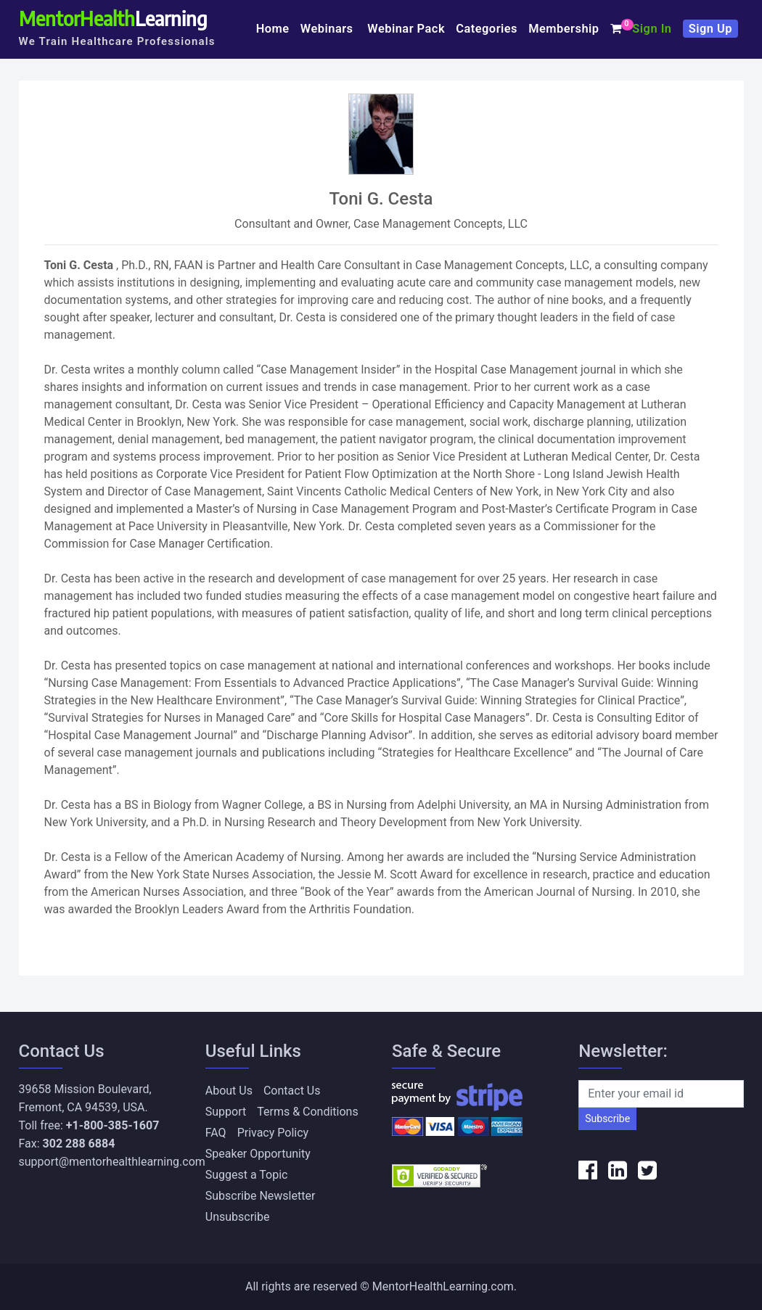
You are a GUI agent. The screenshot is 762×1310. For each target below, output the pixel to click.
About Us (229, 1090)
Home (273, 29)
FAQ (215, 1133)
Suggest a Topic (246, 1175)
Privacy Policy (273, 1133)
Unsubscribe (237, 1217)
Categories (486, 29)
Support (225, 1112)
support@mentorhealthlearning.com (112, 1162)
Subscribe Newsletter (260, 1196)
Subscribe (607, 1118)
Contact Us (292, 1090)
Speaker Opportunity (258, 1154)
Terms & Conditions (308, 1112)
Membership (563, 29)
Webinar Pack (406, 29)
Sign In (651, 29)
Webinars (328, 29)
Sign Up (710, 29)
